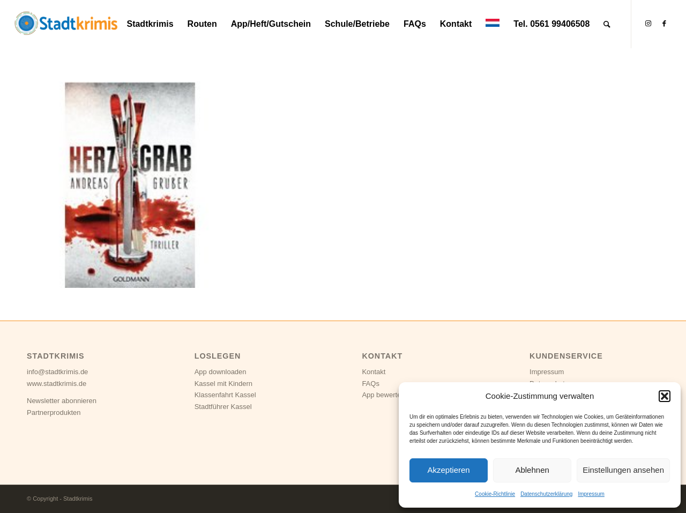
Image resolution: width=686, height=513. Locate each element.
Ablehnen (532, 469)
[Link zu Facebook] (664, 24)
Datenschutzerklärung (546, 494)
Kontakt (373, 372)
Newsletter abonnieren (61, 401)
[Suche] (606, 24)
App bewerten (383, 395)
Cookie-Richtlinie (495, 494)
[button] (664, 396)
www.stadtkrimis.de (56, 384)
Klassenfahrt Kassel (225, 395)
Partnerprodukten (53, 412)
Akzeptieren (448, 469)
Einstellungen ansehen (623, 469)
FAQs (370, 384)
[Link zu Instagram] (648, 24)
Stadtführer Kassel (223, 407)
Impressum (591, 494)
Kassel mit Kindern (223, 384)
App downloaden (221, 372)
